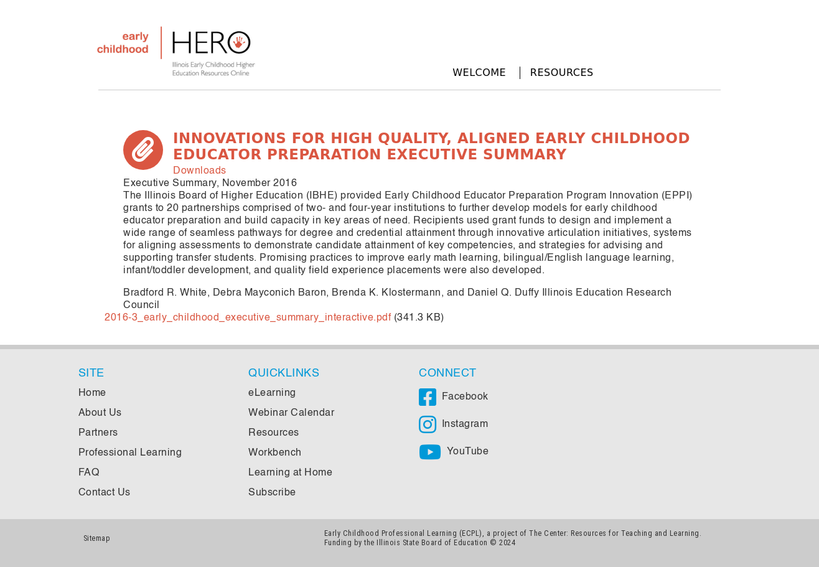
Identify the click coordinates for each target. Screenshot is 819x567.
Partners (98, 433)
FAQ (89, 473)
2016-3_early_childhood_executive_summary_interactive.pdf (248, 318)
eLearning (272, 393)
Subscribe (272, 493)
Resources (562, 72)
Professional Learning (130, 453)
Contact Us (104, 493)
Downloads (200, 171)
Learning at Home (290, 473)
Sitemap (97, 538)
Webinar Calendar (291, 413)
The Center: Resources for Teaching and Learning (614, 533)
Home (92, 393)
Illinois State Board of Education (432, 542)
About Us (100, 413)
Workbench (275, 453)
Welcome (479, 72)
